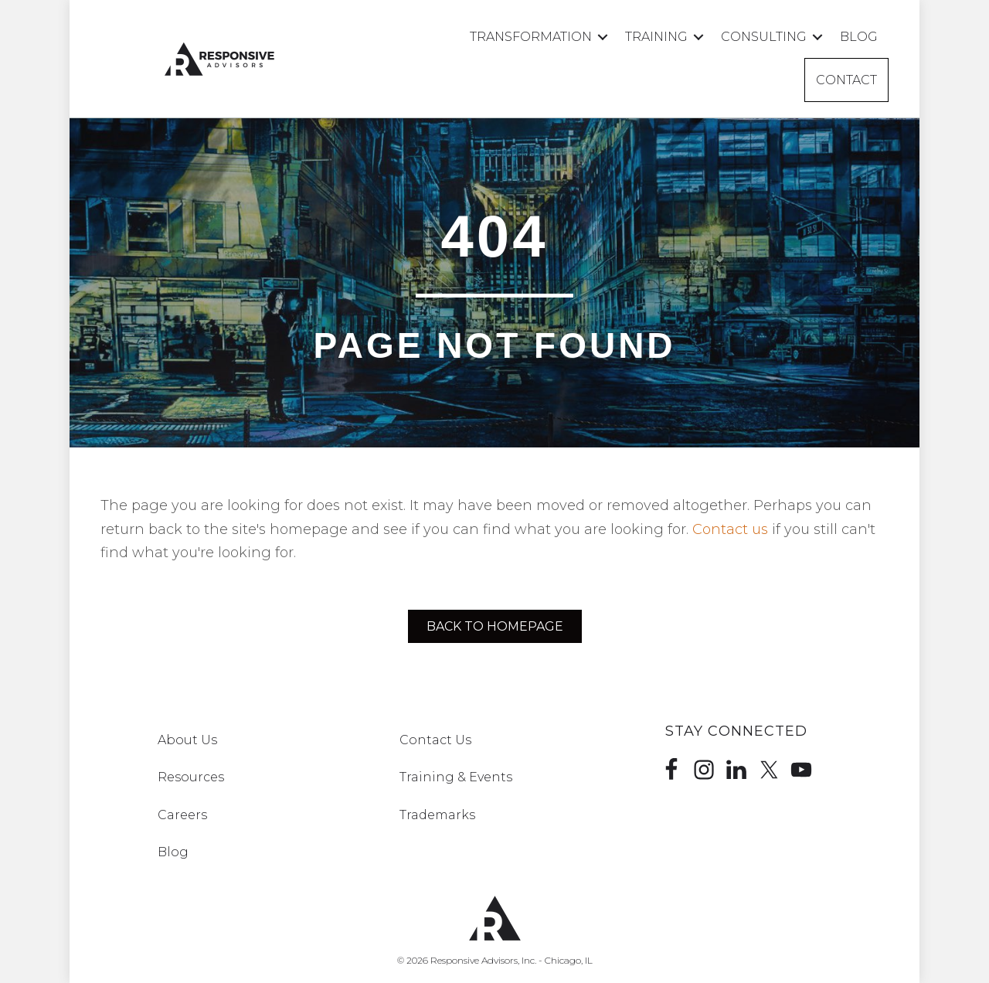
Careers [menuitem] (182, 815)
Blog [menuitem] (859, 36)
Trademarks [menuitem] (437, 815)
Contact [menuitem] (846, 80)
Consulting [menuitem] (764, 36)
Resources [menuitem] (191, 777)
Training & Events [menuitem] (455, 777)
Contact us (730, 529)
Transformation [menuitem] (531, 36)
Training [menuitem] (656, 36)
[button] (602, 36)
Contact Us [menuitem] (435, 740)
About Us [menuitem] (187, 740)
